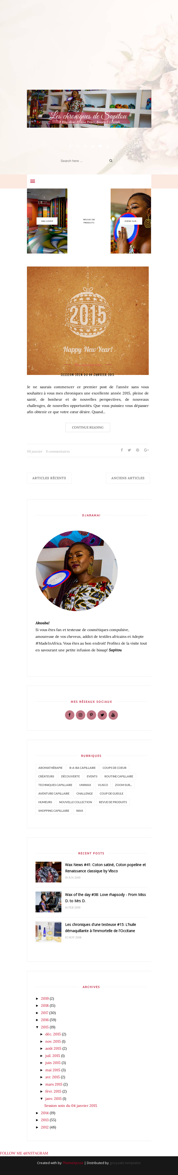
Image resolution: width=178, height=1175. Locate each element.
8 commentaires (58, 451)
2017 (45, 1012)
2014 (45, 1113)
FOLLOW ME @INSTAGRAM (24, 1153)
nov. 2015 (53, 1041)
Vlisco (103, 785)
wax (79, 810)
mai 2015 (53, 1070)
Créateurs (46, 776)
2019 (45, 998)
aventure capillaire (53, 793)
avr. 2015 (53, 1077)
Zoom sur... (123, 785)
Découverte (70, 776)
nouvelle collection (75, 802)
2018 (45, 1005)
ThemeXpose (72, 1162)
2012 (45, 1127)
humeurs (45, 802)
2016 (45, 1019)
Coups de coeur (114, 767)
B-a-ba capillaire (82, 767)
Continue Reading (87, 427)
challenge (84, 793)
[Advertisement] (89, 53)
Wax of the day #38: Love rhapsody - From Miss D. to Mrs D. (105, 897)
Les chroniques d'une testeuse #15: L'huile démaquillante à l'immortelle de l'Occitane (100, 927)
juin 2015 (53, 1062)
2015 (45, 1027)
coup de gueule (111, 793)
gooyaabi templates (125, 1162)
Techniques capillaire (55, 785)
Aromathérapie (50, 767)
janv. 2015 (54, 1098)
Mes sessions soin (87, 365)
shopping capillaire (53, 810)
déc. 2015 (53, 1034)
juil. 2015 (53, 1055)
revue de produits (113, 802)
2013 (45, 1120)
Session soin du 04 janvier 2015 (88, 375)
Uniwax (85, 785)
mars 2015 (54, 1084)
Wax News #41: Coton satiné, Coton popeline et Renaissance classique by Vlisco (105, 867)
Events (92, 776)
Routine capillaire (118, 776)
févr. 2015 (53, 1091)
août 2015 (53, 1048)
